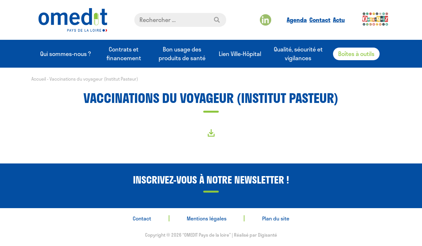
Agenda (297, 19)
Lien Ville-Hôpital (240, 54)
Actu (339, 19)
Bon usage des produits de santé (182, 53)
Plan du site (275, 218)
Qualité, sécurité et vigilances (298, 53)
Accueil (38, 78)
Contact (319, 19)
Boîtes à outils (356, 53)
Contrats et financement (123, 53)
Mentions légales (207, 218)
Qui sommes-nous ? (65, 54)
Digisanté (267, 234)
